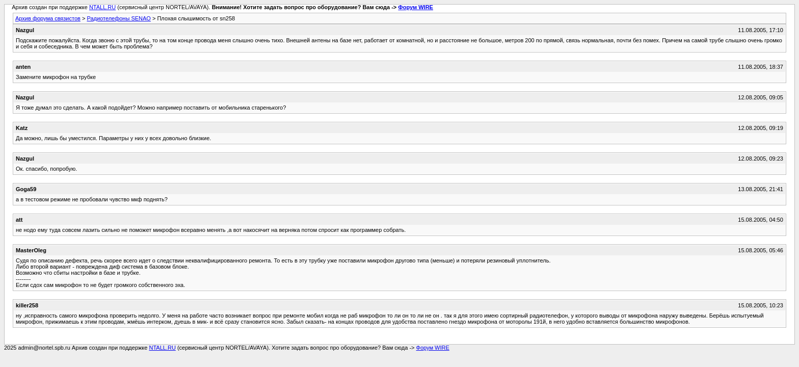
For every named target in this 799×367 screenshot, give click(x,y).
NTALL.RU (102, 7)
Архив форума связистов (48, 18)
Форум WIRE (415, 7)
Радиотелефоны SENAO (118, 18)
